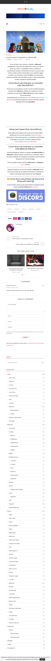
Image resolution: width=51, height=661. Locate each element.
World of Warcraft (26, 623)
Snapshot (26, 504)
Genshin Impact (26, 558)
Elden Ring (26, 536)
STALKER (26, 641)
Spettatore (27, 479)
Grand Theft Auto (26, 396)
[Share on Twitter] (22, 218)
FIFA (26, 547)
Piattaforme (26, 626)
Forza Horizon (26, 389)
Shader (27, 414)
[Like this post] (15, 218)
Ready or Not (26, 601)
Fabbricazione (27, 443)
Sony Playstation (27, 637)
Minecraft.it (34, 187)
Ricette (26, 486)
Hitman (26, 572)
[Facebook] (24, 1)
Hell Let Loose (26, 569)
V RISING (26, 619)
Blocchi (27, 435)
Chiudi (42, 659)
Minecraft (8, 54)
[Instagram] (26, 1)
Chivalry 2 (26, 381)
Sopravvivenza (27, 475)
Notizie (26, 511)
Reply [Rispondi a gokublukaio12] (43, 285)
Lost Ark (26, 403)
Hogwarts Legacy (26, 576)
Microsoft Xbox (27, 634)
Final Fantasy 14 (26, 551)
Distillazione (27, 439)
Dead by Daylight (26, 525)
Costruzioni (26, 428)
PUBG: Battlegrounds (26, 597)
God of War (26, 392)
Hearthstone (26, 565)
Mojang (38, 209)
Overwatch (26, 421)
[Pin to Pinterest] (26, 218)
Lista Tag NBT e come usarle (35, 268)
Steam (26, 612)
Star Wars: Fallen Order (26, 608)
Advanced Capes (36, 135)
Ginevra (10, 59)
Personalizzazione (11, 211)
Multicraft (27, 497)
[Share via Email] (30, 218)
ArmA (26, 515)
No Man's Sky (26, 590)
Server (26, 493)
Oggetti (27, 450)
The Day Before (26, 615)
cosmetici (9, 209)
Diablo (26, 529)
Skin (26, 500)
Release (26, 482)
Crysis (26, 522)
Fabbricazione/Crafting (27, 489)
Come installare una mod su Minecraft (25, 141)
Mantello (17, 209)
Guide (26, 374)
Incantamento (27, 446)
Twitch (26, 644)
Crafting (26, 432)
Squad (26, 605)
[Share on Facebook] (19, 218)
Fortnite (26, 385)
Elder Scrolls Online (26, 540)
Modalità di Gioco (26, 457)
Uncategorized (26, 648)
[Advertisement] (25, 115)
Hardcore (27, 471)
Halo (26, 399)
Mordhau (26, 587)
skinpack (21, 211)
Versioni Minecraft (26, 507)
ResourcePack (27, 410)
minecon (24, 209)
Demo (27, 468)
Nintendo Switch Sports (26, 417)
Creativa (27, 464)
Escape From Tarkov (26, 543)
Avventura (27, 461)
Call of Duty (26, 378)
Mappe (26, 453)
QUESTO (23, 164)
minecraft (31, 209)
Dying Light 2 (26, 533)
